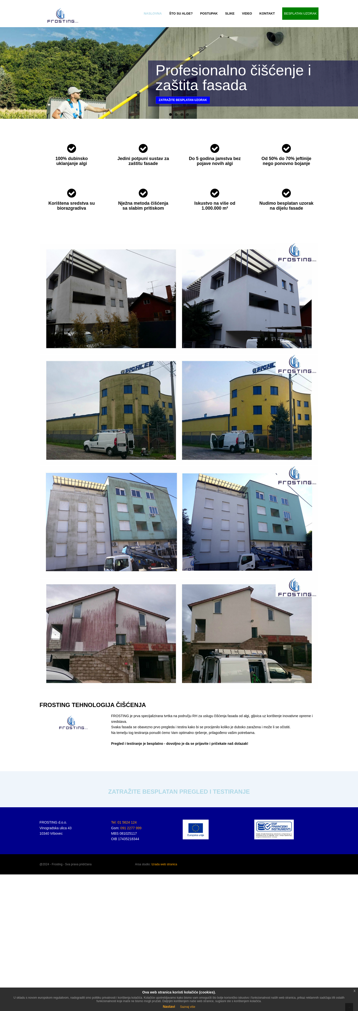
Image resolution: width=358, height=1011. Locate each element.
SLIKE (230, 13)
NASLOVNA (153, 13)
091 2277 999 (130, 828)
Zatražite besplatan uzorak (183, 100)
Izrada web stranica (164, 864)
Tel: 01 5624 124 (124, 822)
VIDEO (247, 13)
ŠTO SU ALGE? (181, 13)
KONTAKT (267, 13)
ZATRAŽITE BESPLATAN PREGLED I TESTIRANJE (179, 791)
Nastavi (169, 1007)
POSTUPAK (209, 13)
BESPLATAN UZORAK (300, 13)
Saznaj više (187, 1007)
